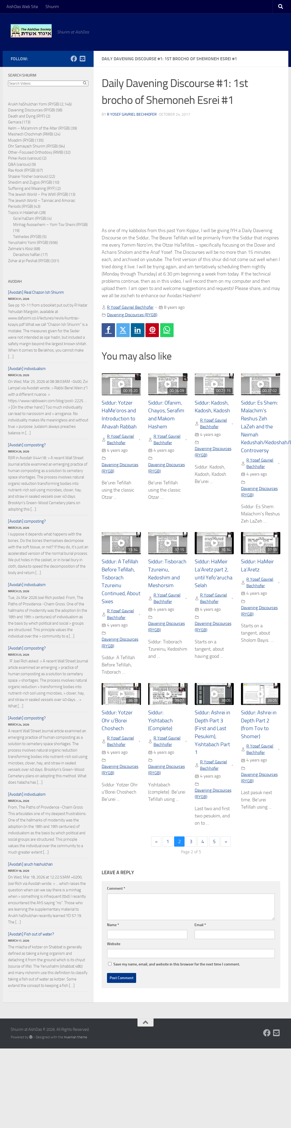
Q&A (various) (19, 164)
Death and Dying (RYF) (26, 116)
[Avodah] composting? (27, 445)
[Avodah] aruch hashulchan (30, 864)
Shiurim (52, 6)
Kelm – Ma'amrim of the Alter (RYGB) (39, 128)
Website (113, 944)
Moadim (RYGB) (21, 140)
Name (113, 925)
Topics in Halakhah (23, 212)
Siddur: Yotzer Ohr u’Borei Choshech (117, 720)
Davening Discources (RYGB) (132, 314)
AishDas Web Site (22, 6)
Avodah (15, 281)
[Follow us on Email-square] (82, 58)
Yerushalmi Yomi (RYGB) (28, 242)
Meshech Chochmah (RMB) (30, 134)
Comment (116, 888)
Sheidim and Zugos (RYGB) (30, 182)
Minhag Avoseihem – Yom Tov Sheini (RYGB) (50, 224)
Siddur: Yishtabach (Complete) (160, 720)
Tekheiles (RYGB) (27, 236)
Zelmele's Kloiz (20, 248)
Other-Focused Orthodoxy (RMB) (35, 152)
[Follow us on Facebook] (74, 58)
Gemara (14, 122)
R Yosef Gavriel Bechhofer (132, 114)
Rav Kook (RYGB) (22, 170)
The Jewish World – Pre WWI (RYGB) (38, 194)
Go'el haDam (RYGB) (30, 218)
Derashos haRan (26, 254)
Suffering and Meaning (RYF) (32, 188)
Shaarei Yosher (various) (28, 176)
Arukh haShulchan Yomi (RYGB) (33, 104)
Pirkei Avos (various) (24, 158)
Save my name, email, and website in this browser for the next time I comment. (176, 964)
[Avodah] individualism (27, 368)
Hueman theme (75, 1037)
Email (200, 925)
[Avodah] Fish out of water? (31, 934)
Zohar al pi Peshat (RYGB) (29, 260)
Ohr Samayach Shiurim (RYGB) (33, 146)
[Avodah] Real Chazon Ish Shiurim (36, 292)
